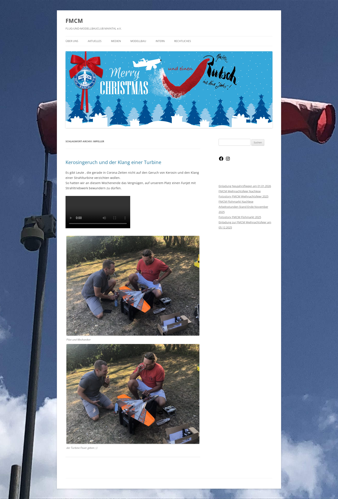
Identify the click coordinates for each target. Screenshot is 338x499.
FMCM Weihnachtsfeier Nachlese (240, 191)
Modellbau (138, 41)
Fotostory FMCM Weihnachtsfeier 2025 (243, 196)
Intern (160, 41)
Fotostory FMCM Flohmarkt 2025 (240, 217)
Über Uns (72, 41)
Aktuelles (95, 41)
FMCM (74, 21)
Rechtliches (182, 41)
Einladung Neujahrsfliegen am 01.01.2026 (245, 186)
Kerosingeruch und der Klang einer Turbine (113, 162)
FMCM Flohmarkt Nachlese (236, 201)
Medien (116, 41)
